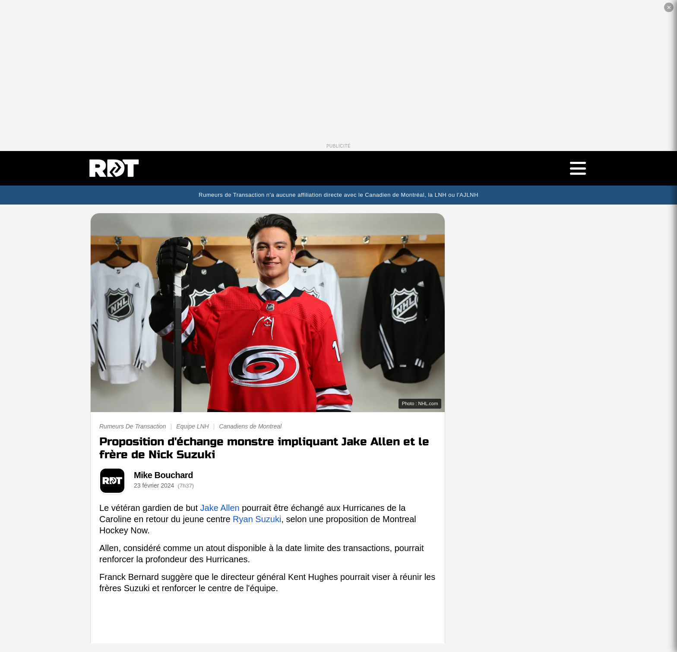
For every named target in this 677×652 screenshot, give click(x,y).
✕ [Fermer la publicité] (669, 7)
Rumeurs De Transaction (132, 426)
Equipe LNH (192, 426)
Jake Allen (220, 508)
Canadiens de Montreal (250, 426)
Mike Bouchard (163, 475)
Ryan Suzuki (257, 519)
